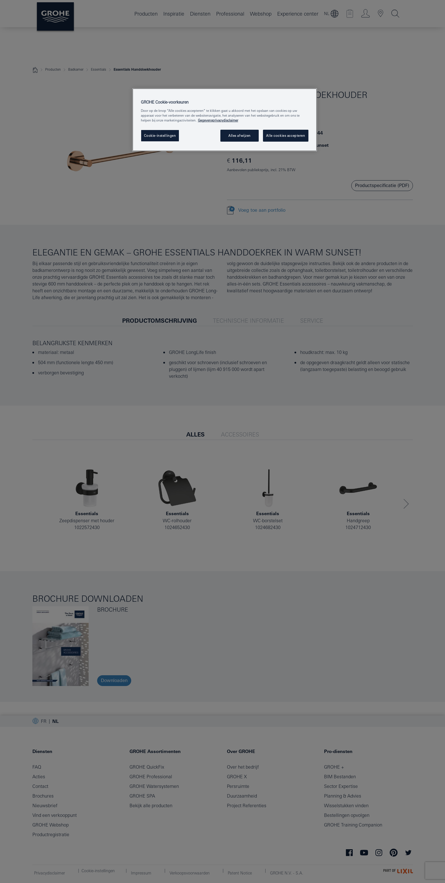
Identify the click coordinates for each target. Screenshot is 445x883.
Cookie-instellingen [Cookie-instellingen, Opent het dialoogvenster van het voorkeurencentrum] (160, 135)
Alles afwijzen (239, 135)
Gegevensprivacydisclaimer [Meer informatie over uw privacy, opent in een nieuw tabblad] (218, 120)
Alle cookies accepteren (285, 135)
